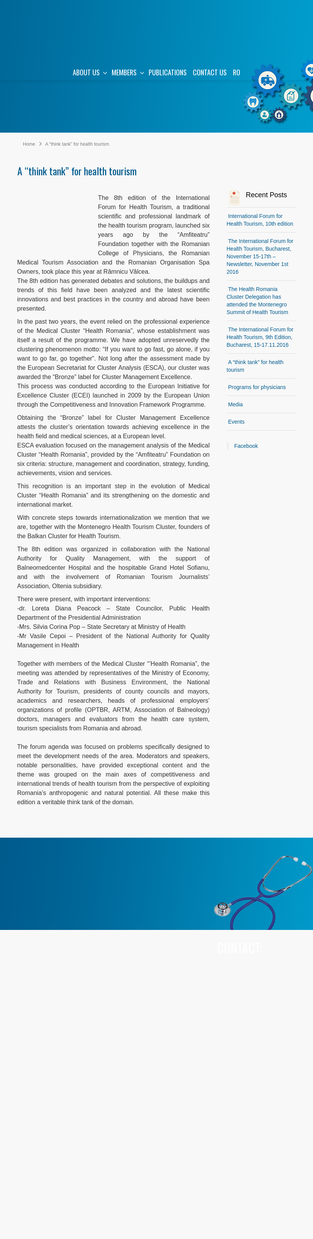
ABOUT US (90, 72)
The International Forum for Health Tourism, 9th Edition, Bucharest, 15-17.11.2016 (260, 337)
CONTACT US (210, 72)
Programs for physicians (257, 387)
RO (236, 72)
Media (235, 404)
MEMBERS (128, 72)
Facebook (246, 446)
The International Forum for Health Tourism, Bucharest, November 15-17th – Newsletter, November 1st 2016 (260, 256)
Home (29, 144)
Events (236, 422)
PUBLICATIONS (168, 72)
